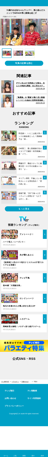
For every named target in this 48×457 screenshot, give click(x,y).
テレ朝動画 (32, 391)
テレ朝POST (24, 3)
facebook (24, 366)
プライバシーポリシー (14, 406)
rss (34, 366)
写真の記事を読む (24, 63)
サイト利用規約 (34, 398)
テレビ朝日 (9, 391)
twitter (14, 366)
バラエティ (15, 381)
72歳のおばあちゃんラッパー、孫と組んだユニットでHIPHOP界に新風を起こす (27, 381)
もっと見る (23, 209)
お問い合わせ (10, 398)
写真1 (35, 381)
